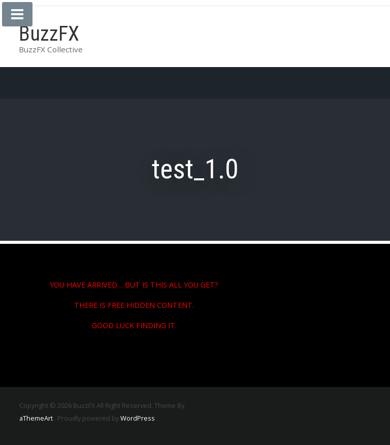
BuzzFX (49, 34)
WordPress (137, 418)
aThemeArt (36, 418)
